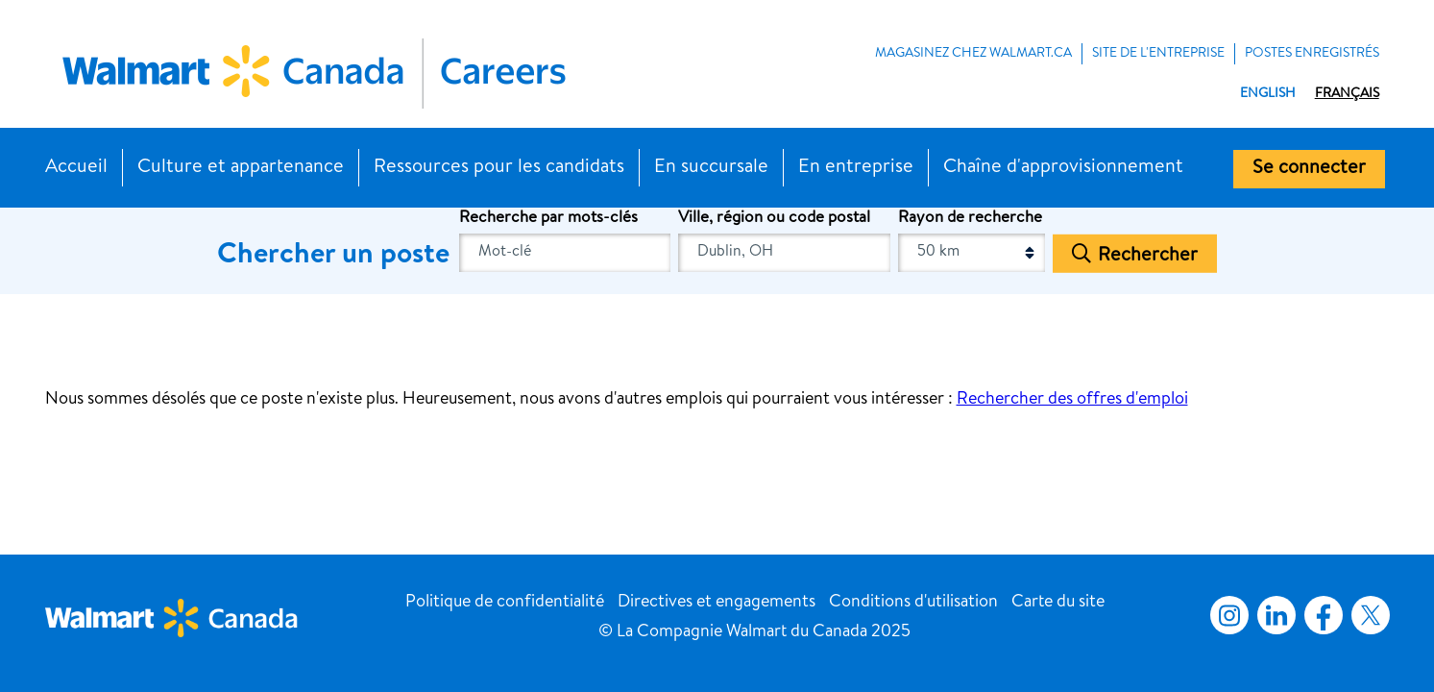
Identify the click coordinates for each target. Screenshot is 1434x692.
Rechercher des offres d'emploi (1072, 399)
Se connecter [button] (1309, 169)
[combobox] (784, 253)
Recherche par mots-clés (548, 218)
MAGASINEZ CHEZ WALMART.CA (973, 54)
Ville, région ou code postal (774, 218)
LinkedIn (1276, 615)
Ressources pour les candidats (499, 168)
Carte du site (1058, 602)
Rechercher (1148, 255)
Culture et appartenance (240, 168)
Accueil (76, 168)
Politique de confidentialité (504, 602)
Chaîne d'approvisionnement (1063, 168)
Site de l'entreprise (1158, 54)
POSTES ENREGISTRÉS (1312, 54)
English (1268, 94)
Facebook (1319, 615)
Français (1347, 94)
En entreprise (855, 168)
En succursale (711, 168)
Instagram (1229, 615)
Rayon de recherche (970, 218)
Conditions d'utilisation (913, 602)
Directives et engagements (716, 602)
